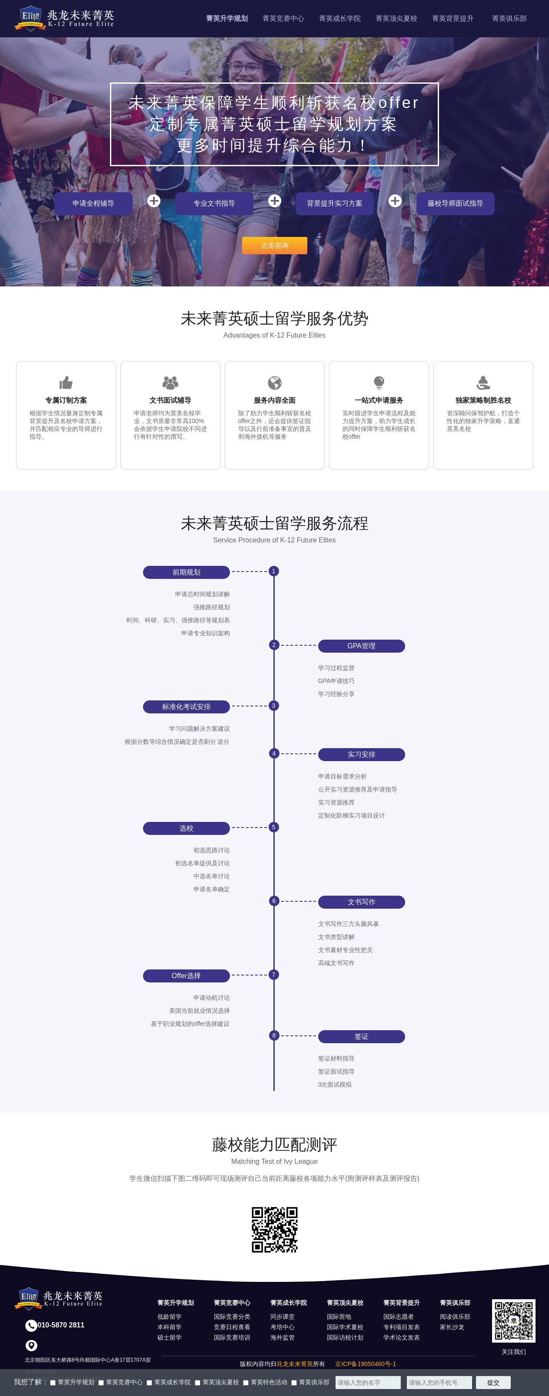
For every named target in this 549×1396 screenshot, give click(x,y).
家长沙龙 (452, 1327)
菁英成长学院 (340, 18)
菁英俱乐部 (509, 18)
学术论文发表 (401, 1337)
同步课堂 (282, 1316)
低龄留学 (169, 1316)
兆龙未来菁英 (294, 1363)
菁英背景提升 (453, 18)
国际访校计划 (345, 1337)
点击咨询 (275, 245)
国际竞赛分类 (232, 1316)
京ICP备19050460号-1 (365, 1363)
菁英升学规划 (227, 18)
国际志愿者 (398, 1316)
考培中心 (282, 1327)
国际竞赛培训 (232, 1337)
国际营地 (339, 1316)
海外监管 (282, 1337)
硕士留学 (169, 1337)
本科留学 (169, 1327)
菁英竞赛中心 (283, 18)
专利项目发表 (401, 1327)
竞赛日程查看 (232, 1327)
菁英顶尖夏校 (396, 18)
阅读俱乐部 (455, 1316)
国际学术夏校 (345, 1327)
